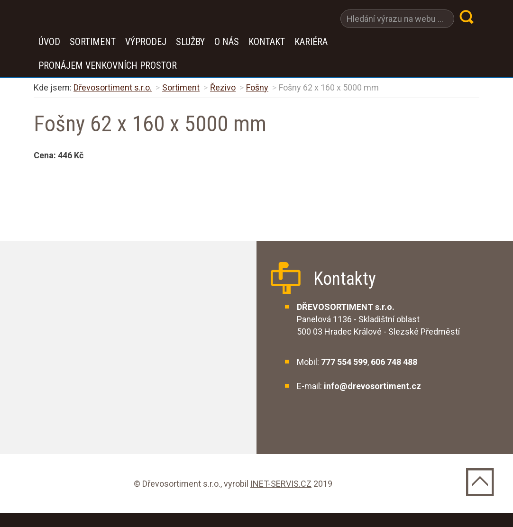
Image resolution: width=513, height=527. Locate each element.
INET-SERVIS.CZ (280, 484)
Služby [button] (190, 41)
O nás (226, 41)
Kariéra (311, 41)
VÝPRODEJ (145, 41)
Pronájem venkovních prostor (107, 65)
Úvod (49, 41)
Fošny (257, 87)
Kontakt (266, 41)
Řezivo (223, 87)
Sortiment (181, 87)
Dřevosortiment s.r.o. (112, 87)
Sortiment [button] (93, 41)
